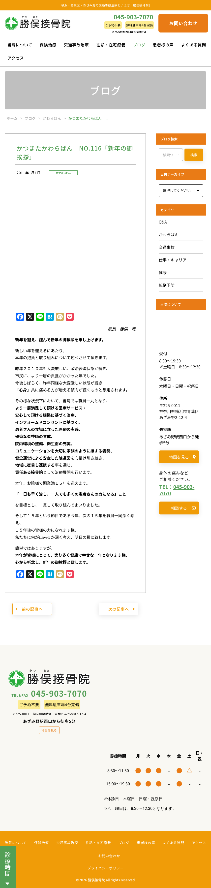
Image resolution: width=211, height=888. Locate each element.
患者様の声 (163, 45)
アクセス (15, 58)
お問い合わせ (183, 23)
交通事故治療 (76, 45)
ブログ (139, 45)
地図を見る (182, 457)
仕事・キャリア (172, 260)
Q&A (163, 222)
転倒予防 (167, 285)
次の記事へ (121, 609)
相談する (183, 508)
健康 (163, 272)
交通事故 (167, 247)
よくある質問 (193, 45)
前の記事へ (29, 609)
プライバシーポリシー (105, 867)
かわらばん (63, 173)
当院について (19, 45)
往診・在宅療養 (110, 45)
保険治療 (48, 45)
